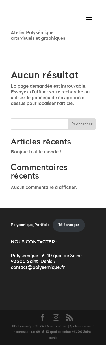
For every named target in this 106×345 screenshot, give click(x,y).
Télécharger (68, 225)
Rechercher (81, 124)
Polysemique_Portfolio (30, 225)
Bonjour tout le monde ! (36, 152)
